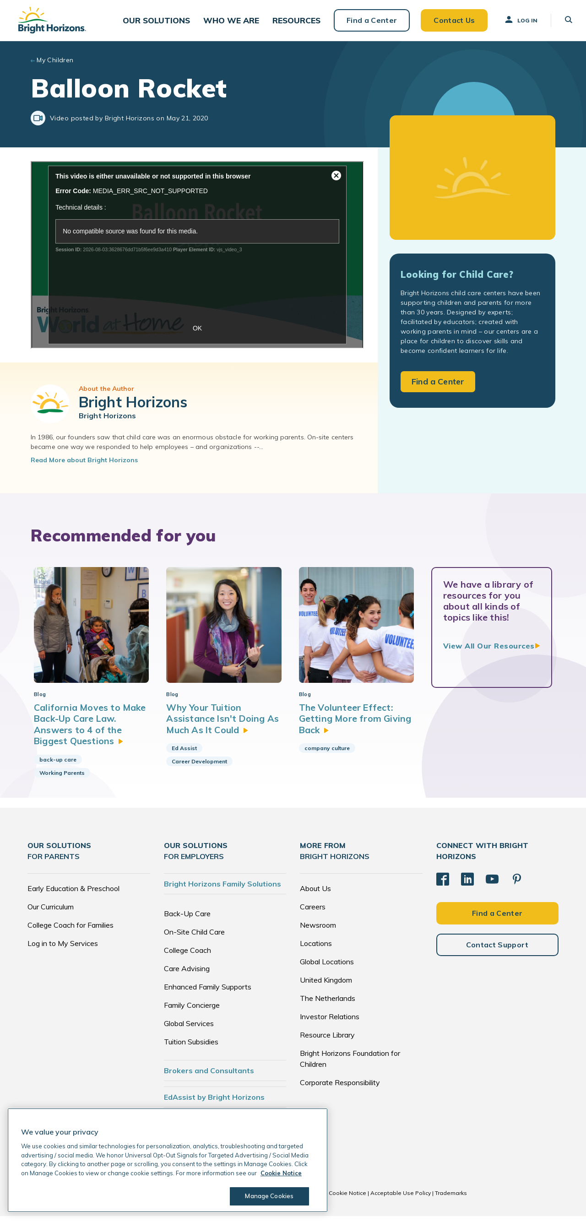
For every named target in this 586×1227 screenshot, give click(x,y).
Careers (313, 917)
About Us (315, 899)
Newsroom (318, 936)
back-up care (57, 770)
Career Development (199, 772)
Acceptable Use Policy (400, 1203)
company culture (327, 759)
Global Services (189, 1034)
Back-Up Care (187, 924)
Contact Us (449, 22)
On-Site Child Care (194, 942)
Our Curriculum (50, 917)
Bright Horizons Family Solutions (222, 894)
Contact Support (497, 955)
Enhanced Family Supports (207, 997)
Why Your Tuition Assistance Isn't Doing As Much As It (223, 729)
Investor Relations (329, 1027)
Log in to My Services (62, 954)
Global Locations (327, 972)
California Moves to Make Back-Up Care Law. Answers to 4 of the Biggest (90, 735)
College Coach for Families (70, 936)
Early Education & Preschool (73, 899)
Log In (516, 22)
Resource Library (327, 1045)
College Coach (187, 961)
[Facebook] (442, 890)
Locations (316, 954)
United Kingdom (326, 990)
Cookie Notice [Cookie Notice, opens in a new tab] (281, 1173)
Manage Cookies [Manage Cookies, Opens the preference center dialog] (268, 1196)
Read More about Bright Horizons (84, 466)
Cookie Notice (347, 1203)
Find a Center (367, 22)
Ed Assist (184, 759)
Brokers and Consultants (209, 1081)
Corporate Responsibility (340, 1093)
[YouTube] (492, 890)
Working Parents (62, 783)
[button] (159, 23)
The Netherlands (327, 1009)
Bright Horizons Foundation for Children (350, 1069)
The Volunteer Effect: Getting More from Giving (356, 729)
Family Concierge (192, 1016)
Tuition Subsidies (191, 1052)
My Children (55, 66)
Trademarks (451, 1203)
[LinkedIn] (467, 890)
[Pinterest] (516, 890)
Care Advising (187, 979)
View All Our (489, 651)
